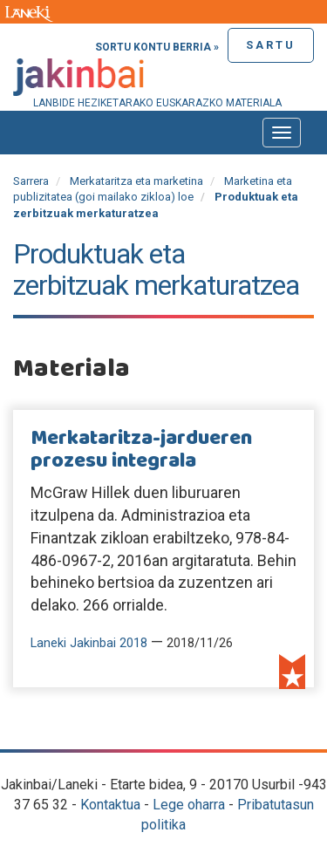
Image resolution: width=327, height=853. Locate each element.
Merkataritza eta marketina (136, 181)
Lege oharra (189, 804)
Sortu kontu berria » (157, 47)
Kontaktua (110, 804)
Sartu (271, 44)
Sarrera (31, 181)
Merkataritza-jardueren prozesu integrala (141, 450)
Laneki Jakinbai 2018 (89, 643)
